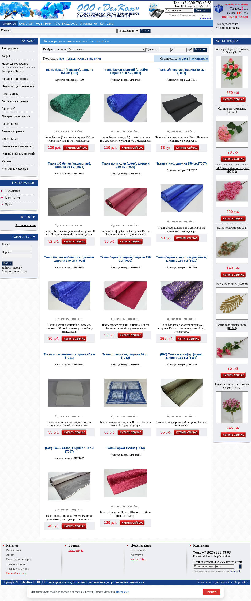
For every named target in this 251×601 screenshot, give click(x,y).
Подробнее (122, 591)
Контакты (107, 23)
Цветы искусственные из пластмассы (18, 90)
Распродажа (10, 48)
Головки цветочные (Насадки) (15, 105)
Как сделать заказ (227, 24)
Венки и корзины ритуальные (13, 135)
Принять (211, 592)
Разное (6, 161)
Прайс (9, 204)
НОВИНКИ (43, 23)
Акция (6, 56)
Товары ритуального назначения (16, 120)
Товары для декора (15, 78)
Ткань (107, 41)
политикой (205, 17)
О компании (88, 23)
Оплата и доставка (228, 27)
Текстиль (95, 41)
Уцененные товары (15, 169)
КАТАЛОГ (26, 23)
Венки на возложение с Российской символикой (18, 150)
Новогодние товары (15, 63)
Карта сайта (12, 197)
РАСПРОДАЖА (65, 23)
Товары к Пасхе (12, 71)
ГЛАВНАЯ (8, 23)
